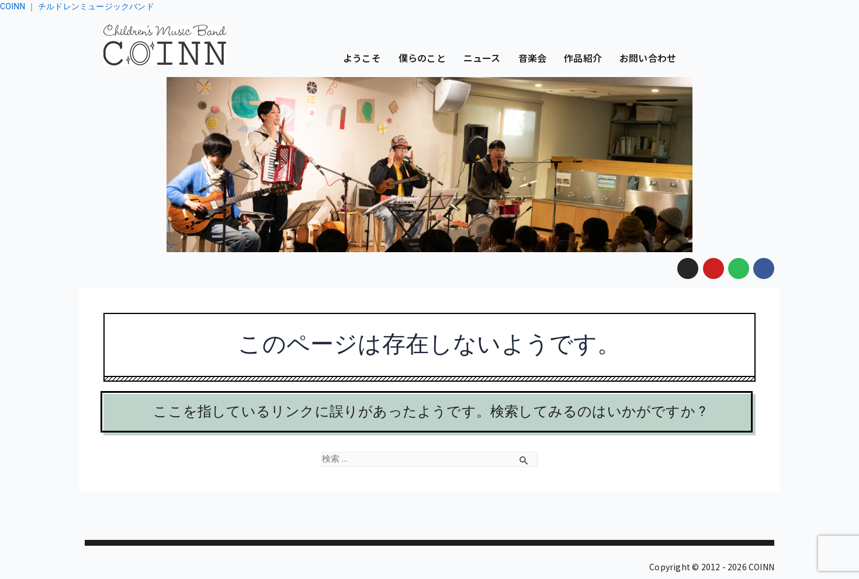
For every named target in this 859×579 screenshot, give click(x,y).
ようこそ (362, 58)
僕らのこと (422, 58)
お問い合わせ (647, 58)
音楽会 (532, 58)
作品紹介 (583, 58)
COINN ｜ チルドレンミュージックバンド (77, 6)
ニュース (482, 58)
